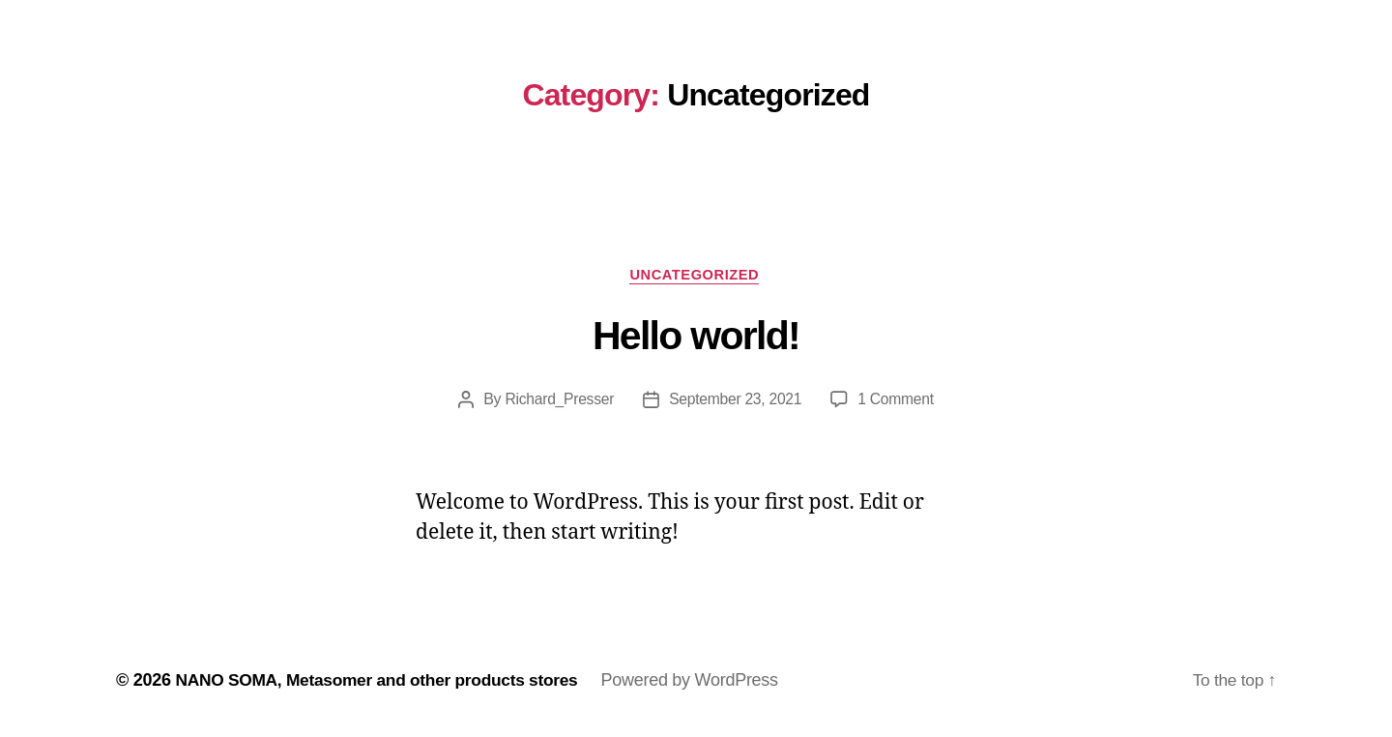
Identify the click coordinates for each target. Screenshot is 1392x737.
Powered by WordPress (705, 682)
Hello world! (696, 337)
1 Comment (898, 401)
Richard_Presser (557, 401)
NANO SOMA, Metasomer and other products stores (384, 682)
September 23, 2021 (735, 401)
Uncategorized (696, 275)
